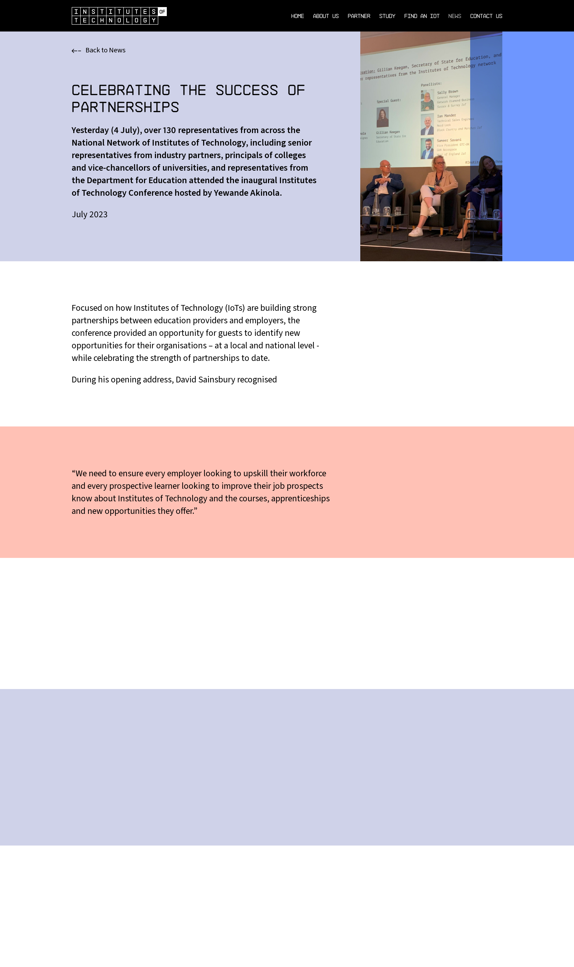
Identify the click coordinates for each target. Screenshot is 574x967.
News (454, 16)
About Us (326, 16)
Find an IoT (422, 16)
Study (387, 16)
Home (297, 16)
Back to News (99, 50)
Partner (359, 16)
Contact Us (486, 16)
